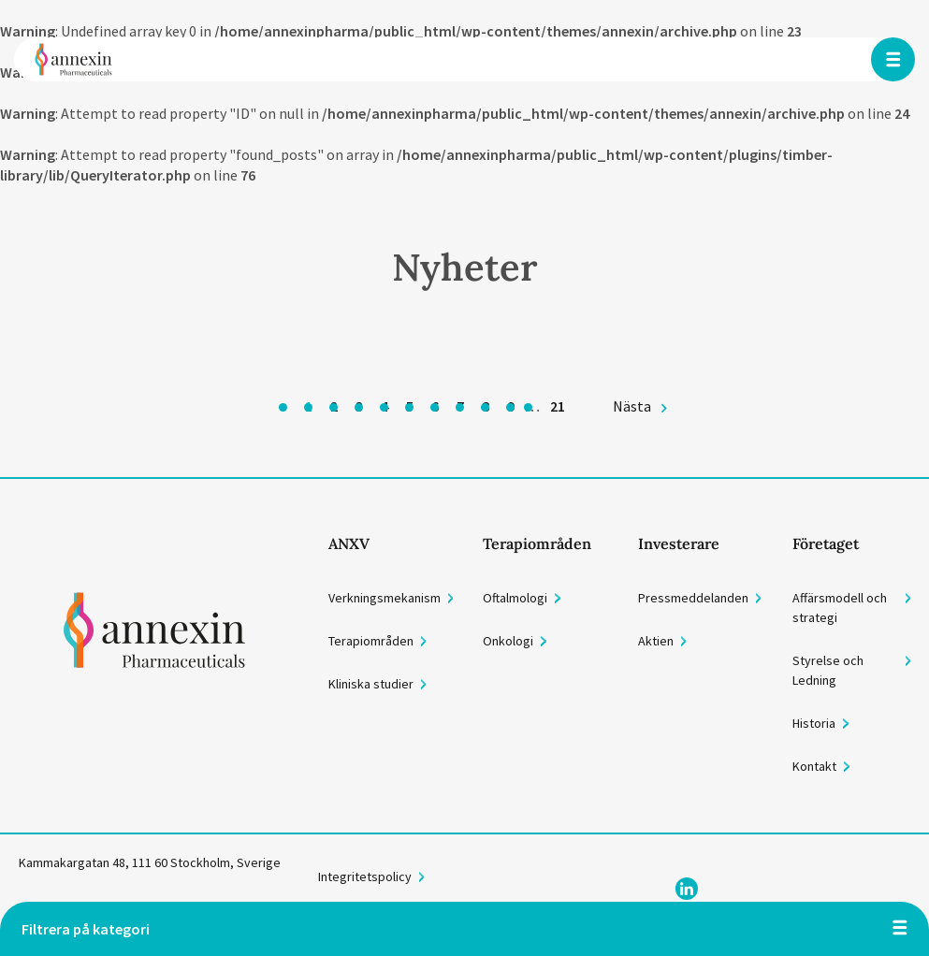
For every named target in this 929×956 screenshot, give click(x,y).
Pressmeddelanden (693, 597)
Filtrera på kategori (86, 929)
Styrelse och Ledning (828, 670)
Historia (813, 723)
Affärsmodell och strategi (839, 607)
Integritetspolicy (365, 876)
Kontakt (814, 766)
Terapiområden (371, 640)
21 (557, 406)
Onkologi (508, 640)
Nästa (632, 406)
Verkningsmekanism (384, 597)
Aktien (656, 640)
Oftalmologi (515, 597)
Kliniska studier (371, 683)
